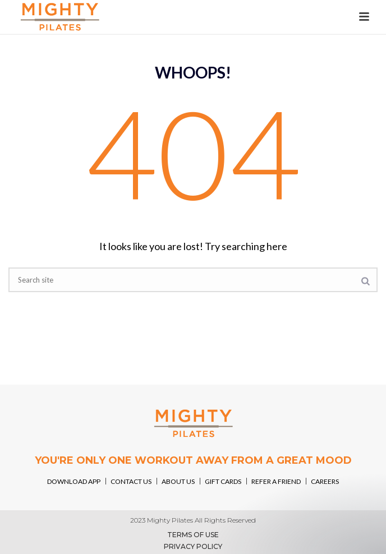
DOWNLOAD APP (73, 481)
